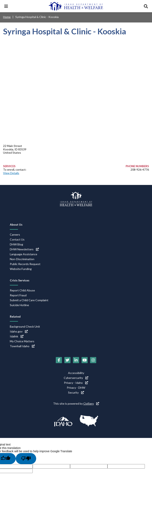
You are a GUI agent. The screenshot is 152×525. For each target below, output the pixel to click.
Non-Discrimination (22, 259)
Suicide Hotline (19, 305)
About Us (16, 224)
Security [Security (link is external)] (76, 392)
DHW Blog (16, 244)
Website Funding (21, 269)
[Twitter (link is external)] (67, 360)
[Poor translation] (26, 458)
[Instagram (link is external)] (93, 360)
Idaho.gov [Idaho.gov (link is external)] (19, 331)
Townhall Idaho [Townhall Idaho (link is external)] (22, 346)
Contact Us (17, 239)
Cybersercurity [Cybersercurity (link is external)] (76, 377)
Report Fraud (18, 295)
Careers (15, 234)
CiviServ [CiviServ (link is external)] (91, 403)
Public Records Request (25, 264)
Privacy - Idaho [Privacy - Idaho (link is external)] (76, 382)
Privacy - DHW (76, 387)
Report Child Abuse (22, 290)
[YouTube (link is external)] (85, 360)
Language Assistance (23, 254)
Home (7, 17)
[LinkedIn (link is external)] (76, 360)
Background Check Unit (25, 326)
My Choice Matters (22, 341)
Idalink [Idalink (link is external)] (16, 336)
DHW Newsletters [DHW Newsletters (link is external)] (24, 249)
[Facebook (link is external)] (59, 360)
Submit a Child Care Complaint (29, 300)
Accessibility (76, 373)
